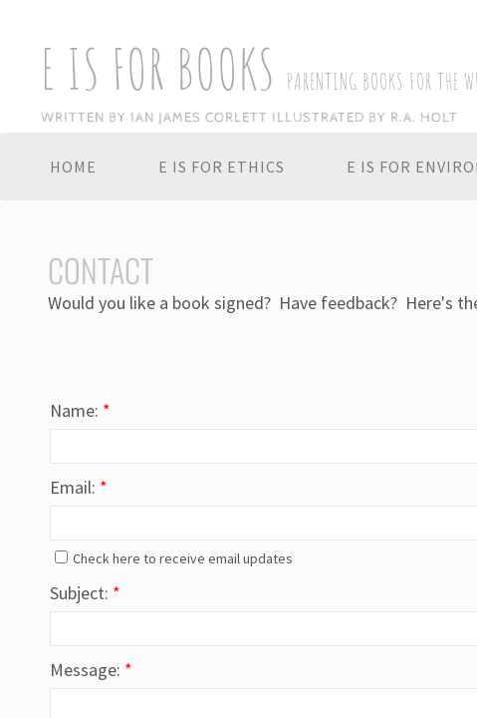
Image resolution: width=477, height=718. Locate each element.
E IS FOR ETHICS (221, 167)
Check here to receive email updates (174, 558)
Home (73, 167)
